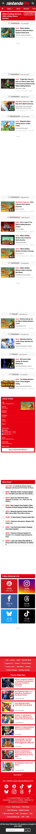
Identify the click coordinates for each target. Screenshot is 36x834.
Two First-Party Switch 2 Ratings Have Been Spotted (19, 528)
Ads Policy (20, 667)
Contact (17, 663)
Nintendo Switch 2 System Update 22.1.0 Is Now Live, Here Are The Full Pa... (20, 493)
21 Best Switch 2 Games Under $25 (20, 517)
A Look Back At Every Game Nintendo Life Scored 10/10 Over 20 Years (20, 487)
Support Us (9, 663)
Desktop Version (24, 670)
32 (11, 36)
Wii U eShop (32, 110)
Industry (31, 37)
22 (11, 243)
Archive (28, 667)
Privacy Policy (26, 663)
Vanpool (4, 416)
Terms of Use (10, 667)
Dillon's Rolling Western (8, 403)
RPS (27, 817)
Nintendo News (9, 813)
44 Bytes (20, 800)
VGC (31, 813)
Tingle (30, 91)
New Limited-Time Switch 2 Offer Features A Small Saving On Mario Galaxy (19, 506)
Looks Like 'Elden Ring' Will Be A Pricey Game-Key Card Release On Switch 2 (19, 542)
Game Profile (29, 14)
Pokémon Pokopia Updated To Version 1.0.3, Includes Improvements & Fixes (19, 535)
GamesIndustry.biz (13, 817)
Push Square (16, 807)
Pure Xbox (25, 807)
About (12, 660)
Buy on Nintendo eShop (18, 450)
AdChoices (27, 800)
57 (11, 87)
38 (11, 276)
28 (11, 129)
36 (11, 327)
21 (11, 387)
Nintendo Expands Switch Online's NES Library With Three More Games (19, 512)
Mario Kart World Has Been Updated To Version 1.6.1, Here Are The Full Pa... (19, 499)
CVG (23, 817)
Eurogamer (24, 813)
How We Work (26, 660)
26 (11, 230)
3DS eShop (32, 130)
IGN (17, 813)
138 (11, 109)
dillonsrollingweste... (7, 443)
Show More (18, 775)
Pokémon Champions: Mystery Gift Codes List (20, 522)
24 (11, 257)
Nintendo (4, 412)
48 (11, 210)
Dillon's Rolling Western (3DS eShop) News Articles (11, 16)
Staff (18, 660)
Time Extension (12, 810)
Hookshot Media (16, 798)
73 (11, 367)
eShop (31, 231)
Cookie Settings (11, 670)
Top (6, 660)
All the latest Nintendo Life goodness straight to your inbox (18, 825)
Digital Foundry (24, 810)
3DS (30, 348)
